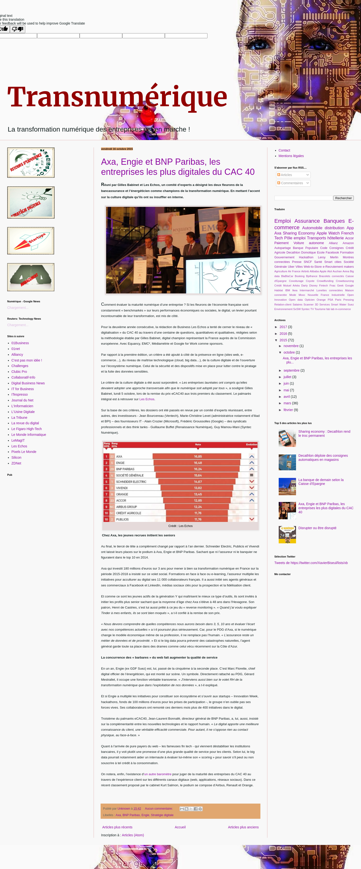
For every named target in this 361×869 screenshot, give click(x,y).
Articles (284, 175)
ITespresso (20, 394)
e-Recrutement (333, 266)
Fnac (332, 285)
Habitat (278, 290)
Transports (316, 238)
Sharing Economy (299, 233)
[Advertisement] (47, 509)
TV (312, 309)
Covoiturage (296, 280)
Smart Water (338, 304)
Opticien (310, 299)
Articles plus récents (117, 827)
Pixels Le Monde (24, 452)
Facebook (332, 252)
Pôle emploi (295, 238)
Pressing (348, 299)
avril (287, 397)
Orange (321, 299)
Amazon (348, 243)
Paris (338, 299)
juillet (288, 377)
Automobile (312, 228)
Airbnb (305, 271)
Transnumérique (117, 97)
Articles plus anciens (243, 827)
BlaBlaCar (287, 276)
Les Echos (146, 399)
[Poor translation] (17, 29)
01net (16, 349)
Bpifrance (311, 276)
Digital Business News (28, 383)
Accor (349, 238)
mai (287, 390)
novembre (291, 346)
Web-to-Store (313, 266)
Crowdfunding (325, 280)
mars (288, 403)
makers (349, 266)
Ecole (321, 252)
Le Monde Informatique (29, 435)
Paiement (281, 243)
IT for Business (23, 389)
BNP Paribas (131, 815)
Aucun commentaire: (159, 808)
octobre (290, 352)
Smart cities (332, 262)
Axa (118, 815)
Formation (347, 252)
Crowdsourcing (345, 280)
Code (323, 248)
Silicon (16, 457)
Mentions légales (291, 156)
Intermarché (307, 290)
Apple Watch (328, 233)
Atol (329, 271)
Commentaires (290, 183)
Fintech (323, 285)
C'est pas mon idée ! (27, 360)
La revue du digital (25, 423)
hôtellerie (336, 238)
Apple (323, 271)
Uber (291, 266)
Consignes (336, 248)
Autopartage (282, 248)
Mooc (302, 294)
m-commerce (343, 309)
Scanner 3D (310, 304)
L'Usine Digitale (23, 412)
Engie (145, 815)
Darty (304, 285)
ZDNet (16, 463)
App (350, 228)
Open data (296, 299)
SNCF (308, 262)
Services (324, 304)
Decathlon (293, 252)
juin (287, 383)
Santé (318, 262)
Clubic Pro (19, 372)
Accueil (180, 827)
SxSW (297, 309)
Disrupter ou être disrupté (317, 528)
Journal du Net (22, 400)
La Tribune (19, 417)
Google (349, 285)
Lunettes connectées (329, 290)
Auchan (337, 271)
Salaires (297, 304)
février (289, 410)
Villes (299, 266)
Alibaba (314, 271)
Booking (299, 276)
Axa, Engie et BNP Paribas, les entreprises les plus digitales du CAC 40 (178, 167)
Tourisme (320, 309)
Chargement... (18, 308)
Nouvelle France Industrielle (326, 294)
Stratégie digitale (162, 815)
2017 (284, 327)
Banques (334, 221)
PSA (330, 299)
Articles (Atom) (133, 835)
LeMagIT (18, 440)
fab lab (330, 309)
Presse (297, 262)
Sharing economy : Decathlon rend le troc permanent (324, 434)
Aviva (346, 271)
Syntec (306, 309)
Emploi (282, 221)
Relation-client (282, 304)
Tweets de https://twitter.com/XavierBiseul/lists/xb (311, 563)
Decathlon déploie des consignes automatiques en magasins (323, 458)
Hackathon (306, 257)
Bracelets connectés (331, 276)
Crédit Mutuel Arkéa (287, 285)
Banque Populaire (305, 248)
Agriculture (280, 271)
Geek (340, 285)
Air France (294, 271)
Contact (284, 150)
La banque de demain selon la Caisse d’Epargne (321, 482)
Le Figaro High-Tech (27, 429)
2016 (284, 334)
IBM (287, 290)
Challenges (20, 366)
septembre (292, 370)
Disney (313, 285)
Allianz (333, 243)
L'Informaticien (22, 406)
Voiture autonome (309, 243)
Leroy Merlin (328, 257)
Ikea (294, 290)
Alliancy (17, 354)
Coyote (310, 280)
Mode (292, 294)
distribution (334, 228)
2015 (284, 340)
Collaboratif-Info (23, 377)
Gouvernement (284, 257)
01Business (20, 343)
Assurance (307, 221)
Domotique (308, 252)
